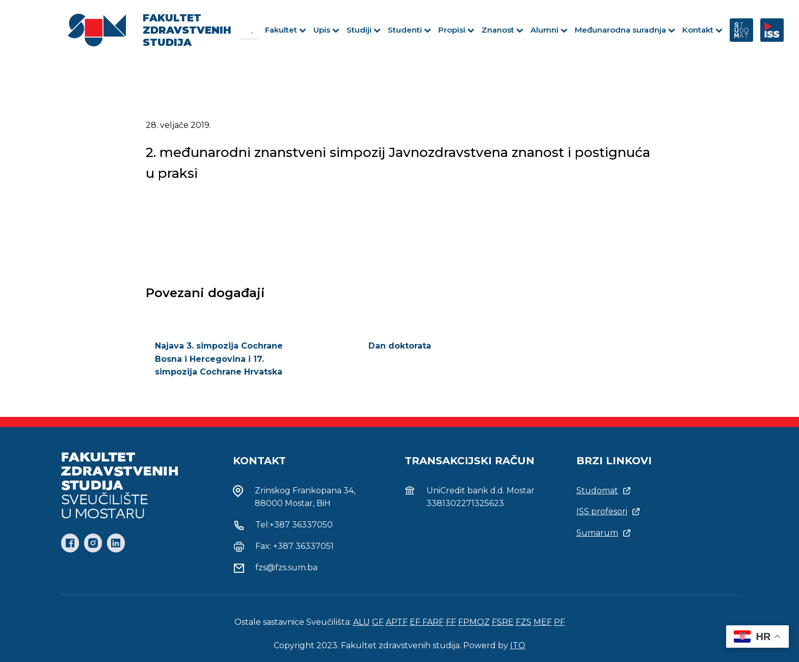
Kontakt (702, 30)
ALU (361, 622)
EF (416, 622)
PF (559, 622)
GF (378, 622)
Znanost (502, 30)
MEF (543, 622)
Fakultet (285, 30)
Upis (326, 30)
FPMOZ (474, 622)
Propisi (456, 30)
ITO (517, 645)
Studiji (364, 30)
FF (451, 622)
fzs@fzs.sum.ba (286, 567)
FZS (523, 622)
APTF (397, 622)
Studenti (409, 30)
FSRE (503, 622)
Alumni (549, 30)
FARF (433, 622)
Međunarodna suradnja (625, 30)
